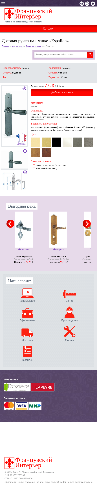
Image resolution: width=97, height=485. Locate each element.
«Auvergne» (58, 249)
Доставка (27, 340)
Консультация (27, 300)
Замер (69, 300)
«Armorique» (23, 249)
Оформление (27, 320)
